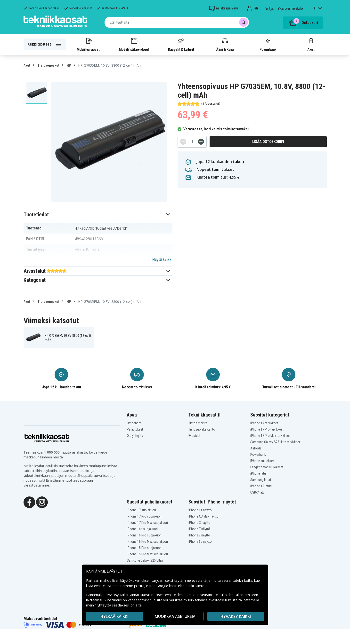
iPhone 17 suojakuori (141, 510)
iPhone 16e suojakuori (142, 529)
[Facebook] (29, 501)
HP (68, 65)
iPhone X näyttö (199, 523)
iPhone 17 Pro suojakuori (144, 516)
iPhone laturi (259, 473)
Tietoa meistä (197, 423)
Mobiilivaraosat (88, 44)
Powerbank (268, 44)
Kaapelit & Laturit (181, 44)
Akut (311, 44)
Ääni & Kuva (225, 44)
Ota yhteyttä (135, 436)
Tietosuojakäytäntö (201, 429)
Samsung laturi (260, 480)
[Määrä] (192, 141)
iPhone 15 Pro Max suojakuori (147, 554)
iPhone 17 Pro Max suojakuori (147, 523)
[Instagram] (42, 501)
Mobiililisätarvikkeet (134, 44)
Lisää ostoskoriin (268, 141)
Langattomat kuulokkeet (266, 467)
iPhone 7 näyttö (199, 529)
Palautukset (135, 429)
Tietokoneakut (48, 65)
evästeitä (200, 580)
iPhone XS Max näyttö (203, 516)
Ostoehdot (134, 423)
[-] (183, 142)
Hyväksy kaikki (235, 616)
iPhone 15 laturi (261, 486)
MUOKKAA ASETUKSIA (175, 616)
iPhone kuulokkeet (263, 461)
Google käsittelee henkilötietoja (181, 585)
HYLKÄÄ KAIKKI (114, 616)
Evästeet (194, 436)
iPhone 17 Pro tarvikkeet (267, 429)
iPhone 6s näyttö (200, 541)
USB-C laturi (258, 492)
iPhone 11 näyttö (200, 510)
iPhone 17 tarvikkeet (264, 423)
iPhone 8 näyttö (199, 535)
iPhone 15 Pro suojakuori (144, 548)
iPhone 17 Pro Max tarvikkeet (270, 436)
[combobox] (177, 22)
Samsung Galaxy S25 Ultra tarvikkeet (275, 442)
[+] (201, 142)
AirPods (255, 448)
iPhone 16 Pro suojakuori (144, 535)
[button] (98, 214)
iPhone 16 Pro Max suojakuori (147, 541)
